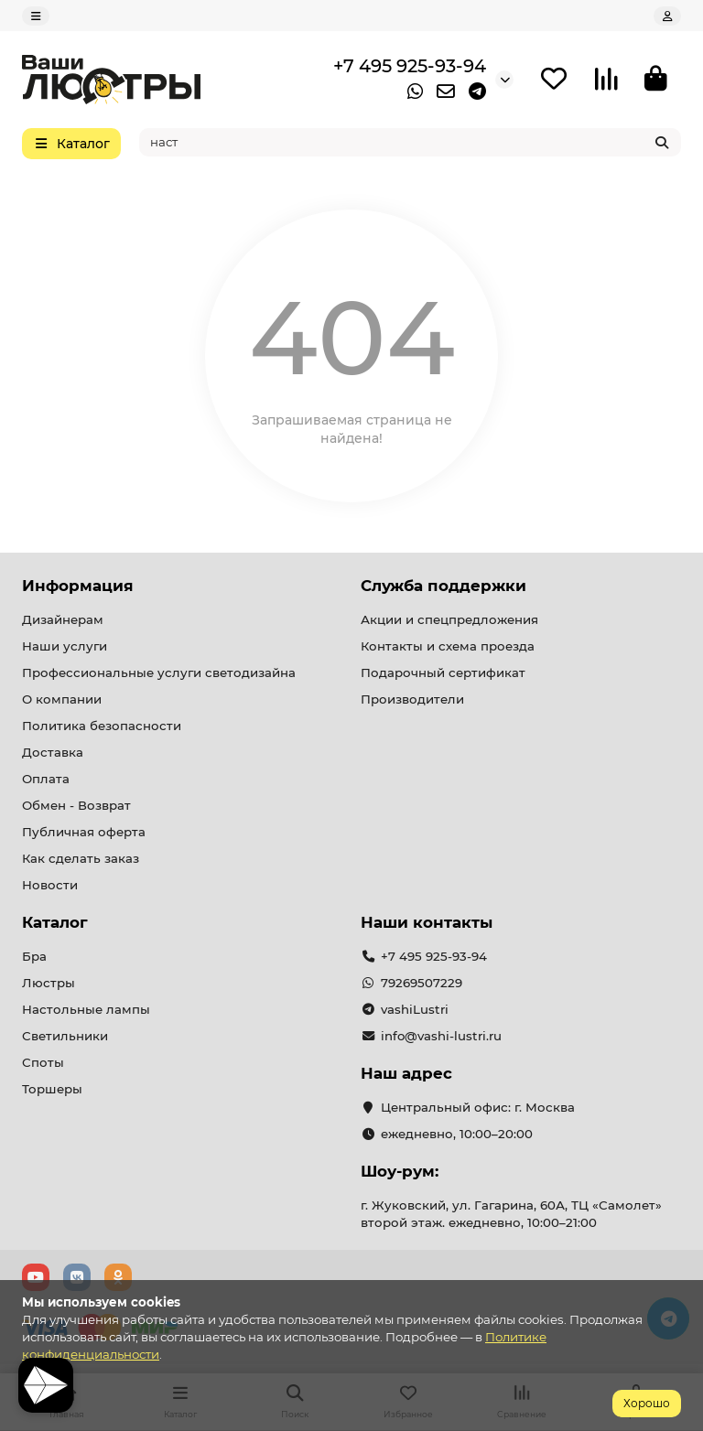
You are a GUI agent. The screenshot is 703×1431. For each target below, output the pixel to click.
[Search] (410, 142)
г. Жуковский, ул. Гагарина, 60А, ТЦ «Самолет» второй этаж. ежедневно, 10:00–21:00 (511, 1214)
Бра (34, 956)
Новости (50, 884)
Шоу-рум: (399, 1171)
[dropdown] (35, 16)
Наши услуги (64, 646)
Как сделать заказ (80, 858)
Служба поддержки (443, 585)
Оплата (46, 778)
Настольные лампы (86, 1009)
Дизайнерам (62, 619)
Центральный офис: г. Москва (478, 1107)
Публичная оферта (84, 831)
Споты (43, 1062)
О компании (62, 699)
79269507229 (421, 982)
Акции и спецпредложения (449, 619)
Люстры (48, 982)
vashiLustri (415, 1009)
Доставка (52, 752)
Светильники (65, 1035)
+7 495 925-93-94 (409, 66)
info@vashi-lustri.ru (441, 1035)
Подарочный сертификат (443, 672)
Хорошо (646, 1403)
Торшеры (52, 1088)
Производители (412, 699)
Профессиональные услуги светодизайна (159, 672)
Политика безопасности (101, 725)
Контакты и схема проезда (448, 646)
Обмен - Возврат (76, 805)
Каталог (55, 922)
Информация (78, 585)
